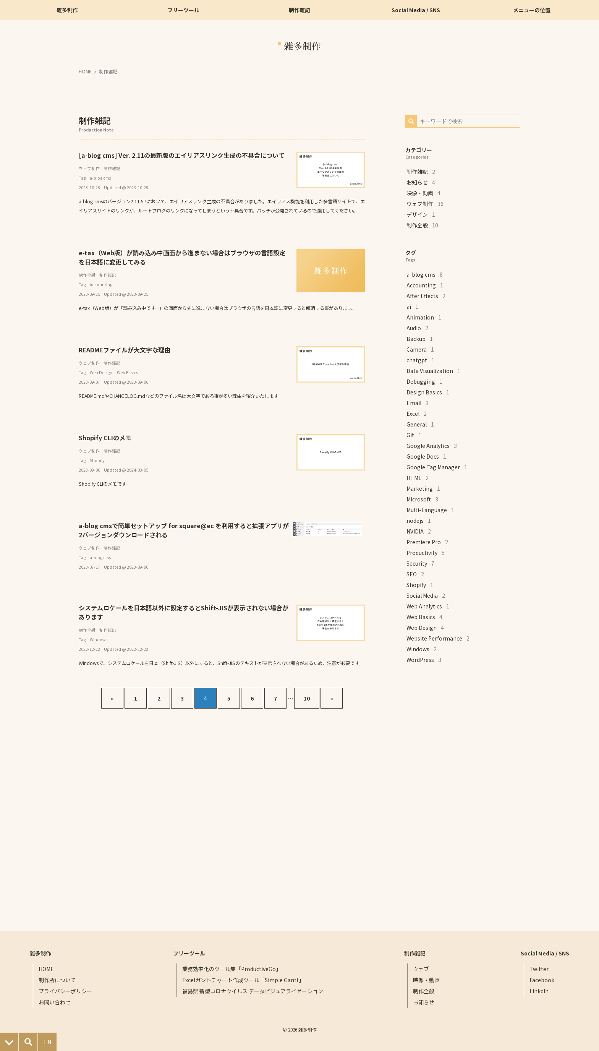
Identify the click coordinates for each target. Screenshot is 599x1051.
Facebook (541, 980)
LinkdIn (539, 991)
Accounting (102, 284)
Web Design (102, 372)
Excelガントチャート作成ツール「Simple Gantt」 (243, 980)
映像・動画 (426, 980)
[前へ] (112, 698)
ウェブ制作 (89, 168)
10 (307, 698)
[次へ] (332, 698)
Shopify (98, 460)
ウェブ (421, 969)
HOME (85, 71)
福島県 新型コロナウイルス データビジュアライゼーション (252, 991)
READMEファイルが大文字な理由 (125, 349)
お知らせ (423, 1002)
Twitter (539, 969)
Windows (99, 639)
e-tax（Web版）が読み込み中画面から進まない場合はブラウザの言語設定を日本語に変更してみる (182, 257)
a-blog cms (101, 178)
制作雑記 (109, 71)
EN (47, 1042)
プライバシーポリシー (65, 991)
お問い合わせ (55, 1002)
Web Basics (128, 372)
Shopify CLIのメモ (105, 437)
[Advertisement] (462, 798)
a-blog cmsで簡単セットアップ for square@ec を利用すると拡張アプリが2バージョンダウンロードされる (184, 530)
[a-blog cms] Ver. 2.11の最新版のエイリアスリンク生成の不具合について (182, 155)
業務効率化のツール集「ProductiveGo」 (231, 969)
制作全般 (87, 275)
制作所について (57, 980)
